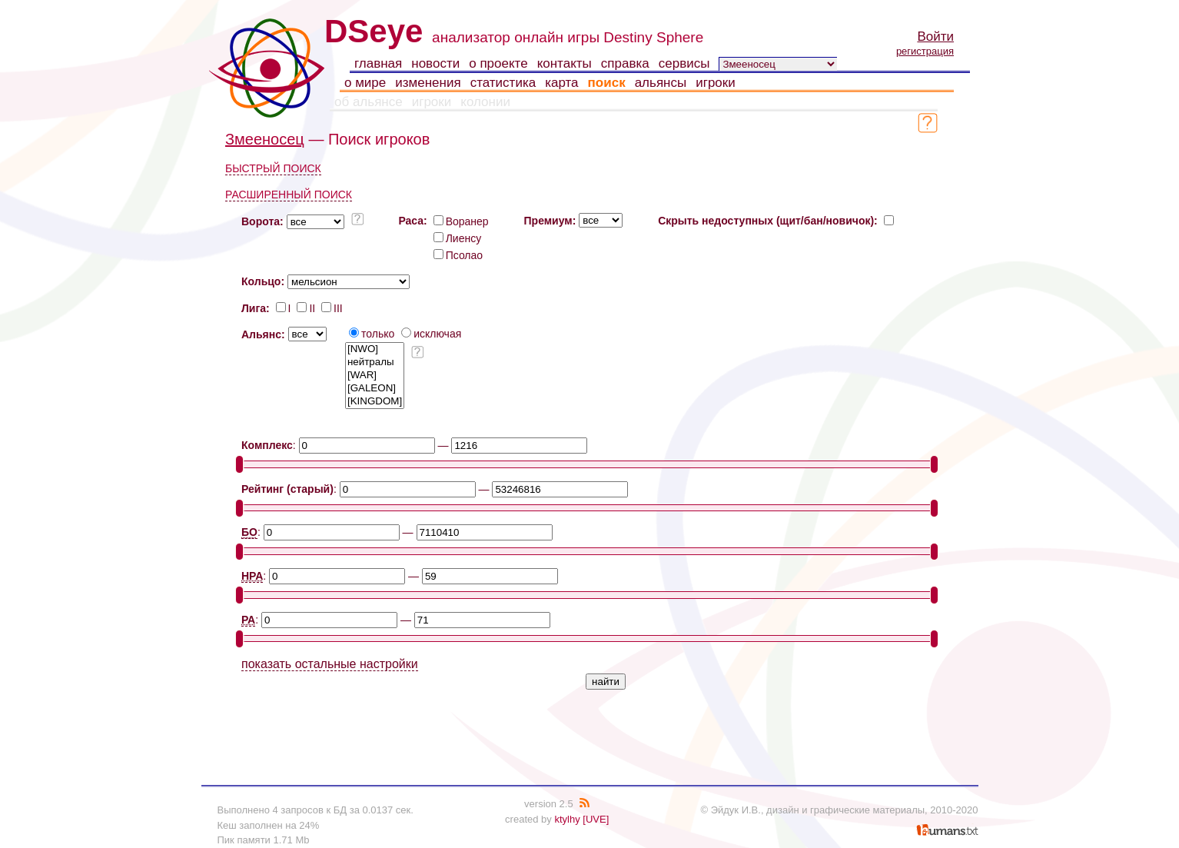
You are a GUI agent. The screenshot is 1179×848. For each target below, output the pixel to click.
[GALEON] (375, 388)
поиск (607, 82)
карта (561, 82)
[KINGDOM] (375, 401)
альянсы (661, 82)
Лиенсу (457, 238)
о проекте (498, 63)
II (306, 308)
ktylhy (567, 819)
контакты (564, 63)
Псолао (458, 255)
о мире (365, 82)
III (332, 308)
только (371, 334)
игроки (716, 82)
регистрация (925, 51)
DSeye (373, 31)
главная (378, 63)
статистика (503, 82)
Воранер (461, 221)
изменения (427, 82)
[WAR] (375, 375)
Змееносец (264, 139)
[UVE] (596, 819)
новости (435, 63)
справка (625, 63)
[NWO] (375, 349)
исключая (431, 334)
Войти (935, 36)
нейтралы (375, 362)
